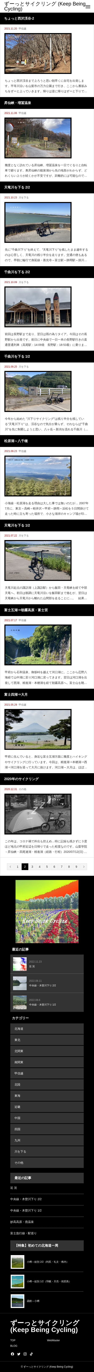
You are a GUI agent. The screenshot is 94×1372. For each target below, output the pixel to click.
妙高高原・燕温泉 (22, 1222)
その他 (22, 789)
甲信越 (22, 28)
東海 (17, 1095)
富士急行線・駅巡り (23, 1233)
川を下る (24, 197)
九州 (17, 1140)
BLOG (13, 1345)
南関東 (18, 1062)
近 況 (13, 1187)
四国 (17, 1129)
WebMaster (53, 1340)
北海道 (18, 1028)
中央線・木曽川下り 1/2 (26, 1210)
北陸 (17, 1084)
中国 (17, 1118)
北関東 (18, 1051)
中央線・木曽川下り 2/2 (26, 1199)
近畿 (17, 1107)
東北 (17, 1040)
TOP (12, 1340)
